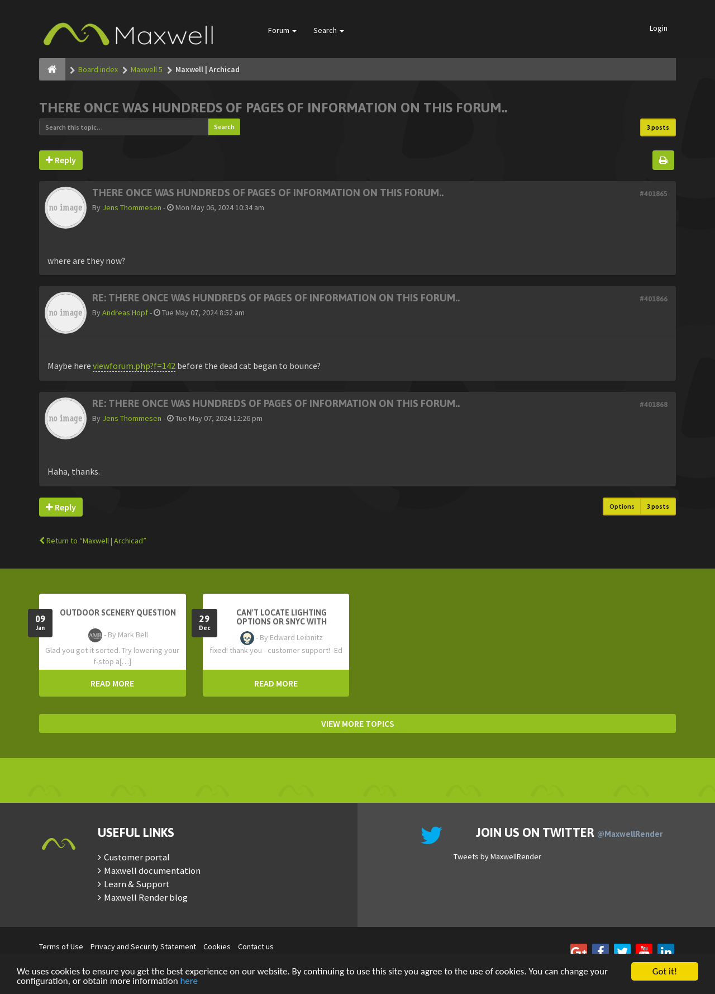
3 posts (658, 127)
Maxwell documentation (152, 870)
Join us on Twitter (569, 832)
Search (328, 30)
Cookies (217, 946)
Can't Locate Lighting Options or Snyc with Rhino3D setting (281, 621)
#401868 (654, 404)
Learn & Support (137, 884)
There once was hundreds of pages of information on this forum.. (273, 107)
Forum (282, 30)
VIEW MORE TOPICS (357, 723)
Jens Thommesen (131, 207)
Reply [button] (61, 159)
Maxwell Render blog (146, 897)
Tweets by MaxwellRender (497, 856)
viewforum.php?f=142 (134, 365)
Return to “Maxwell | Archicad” (92, 541)
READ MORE (112, 683)
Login (659, 28)
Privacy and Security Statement (143, 946)
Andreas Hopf (125, 312)
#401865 (654, 194)
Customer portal (137, 857)
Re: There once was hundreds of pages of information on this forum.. (276, 298)
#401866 (654, 299)
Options (622, 506)
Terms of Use (61, 946)
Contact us (256, 946)
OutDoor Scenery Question (118, 612)
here (189, 981)
